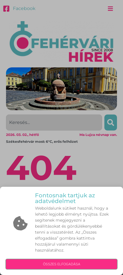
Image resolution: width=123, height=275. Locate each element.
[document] (61, 137)
